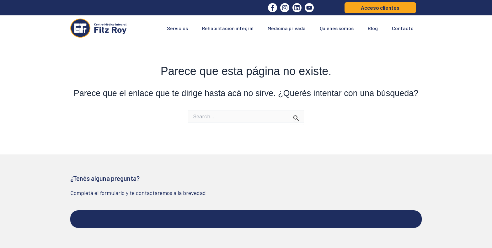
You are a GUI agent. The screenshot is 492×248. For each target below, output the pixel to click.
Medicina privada (287, 28)
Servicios (177, 28)
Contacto (403, 28)
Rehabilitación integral (228, 28)
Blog (373, 28)
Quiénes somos (337, 28)
